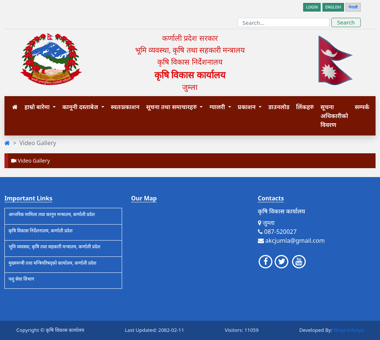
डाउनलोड (278, 107)
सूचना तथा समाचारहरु (172, 107)
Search (346, 22)
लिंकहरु (305, 107)
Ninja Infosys (349, 330)
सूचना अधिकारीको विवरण (334, 116)
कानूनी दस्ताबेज (81, 107)
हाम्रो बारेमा (37, 107)
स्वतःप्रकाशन (125, 107)
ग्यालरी (217, 107)
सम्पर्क (362, 107)
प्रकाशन (247, 107)
